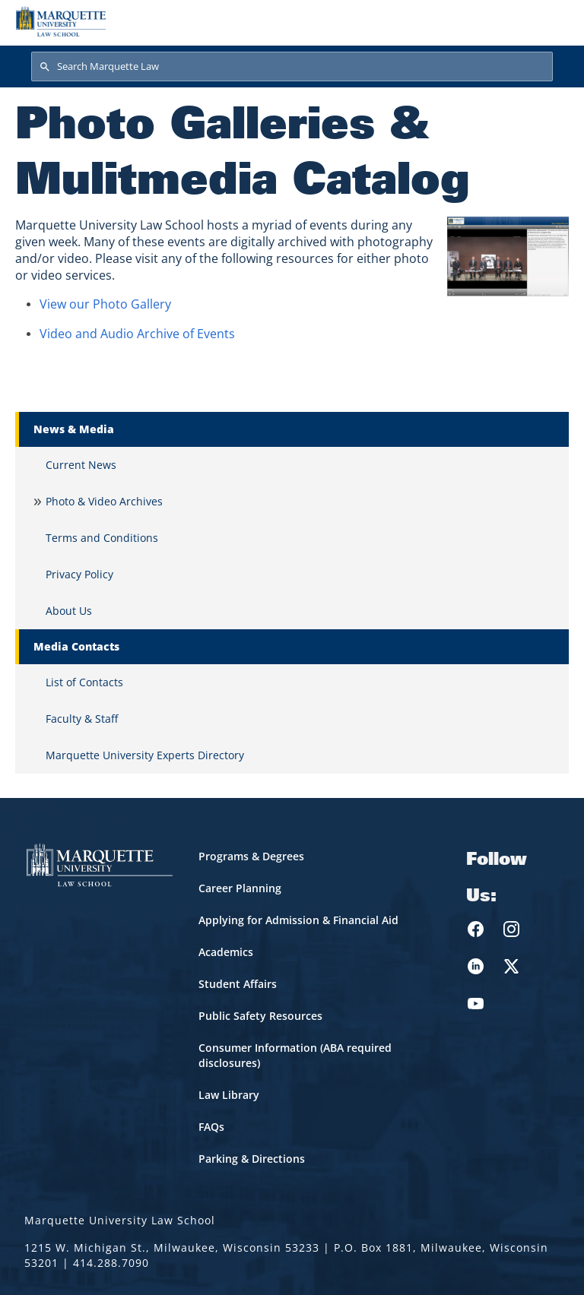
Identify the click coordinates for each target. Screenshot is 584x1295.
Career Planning (239, 888)
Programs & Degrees (251, 856)
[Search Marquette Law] (292, 67)
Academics (225, 952)
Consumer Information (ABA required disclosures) (295, 1055)
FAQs (211, 1126)
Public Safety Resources (260, 1015)
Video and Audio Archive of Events (137, 333)
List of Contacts (84, 682)
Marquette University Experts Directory (145, 755)
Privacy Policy (79, 574)
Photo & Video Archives (104, 501)
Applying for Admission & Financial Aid (298, 920)
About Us (69, 610)
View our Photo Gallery (105, 304)
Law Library (228, 1095)
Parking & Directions (251, 1158)
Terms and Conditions (102, 537)
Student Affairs (237, 984)
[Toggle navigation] (553, 21)
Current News (81, 465)
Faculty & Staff (82, 718)
